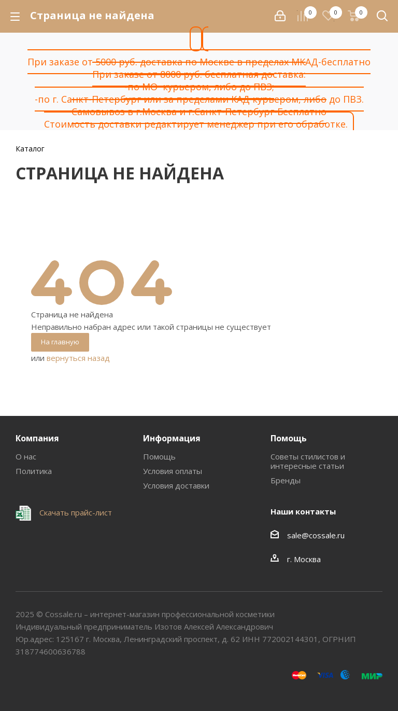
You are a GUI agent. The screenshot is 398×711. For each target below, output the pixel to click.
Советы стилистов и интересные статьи (308, 461)
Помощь (159, 456)
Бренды (286, 480)
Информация (172, 438)
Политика (34, 471)
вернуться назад (78, 358)
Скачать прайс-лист (74, 512)
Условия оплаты (172, 471)
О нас (26, 456)
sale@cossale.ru (316, 535)
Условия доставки (176, 485)
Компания (37, 438)
